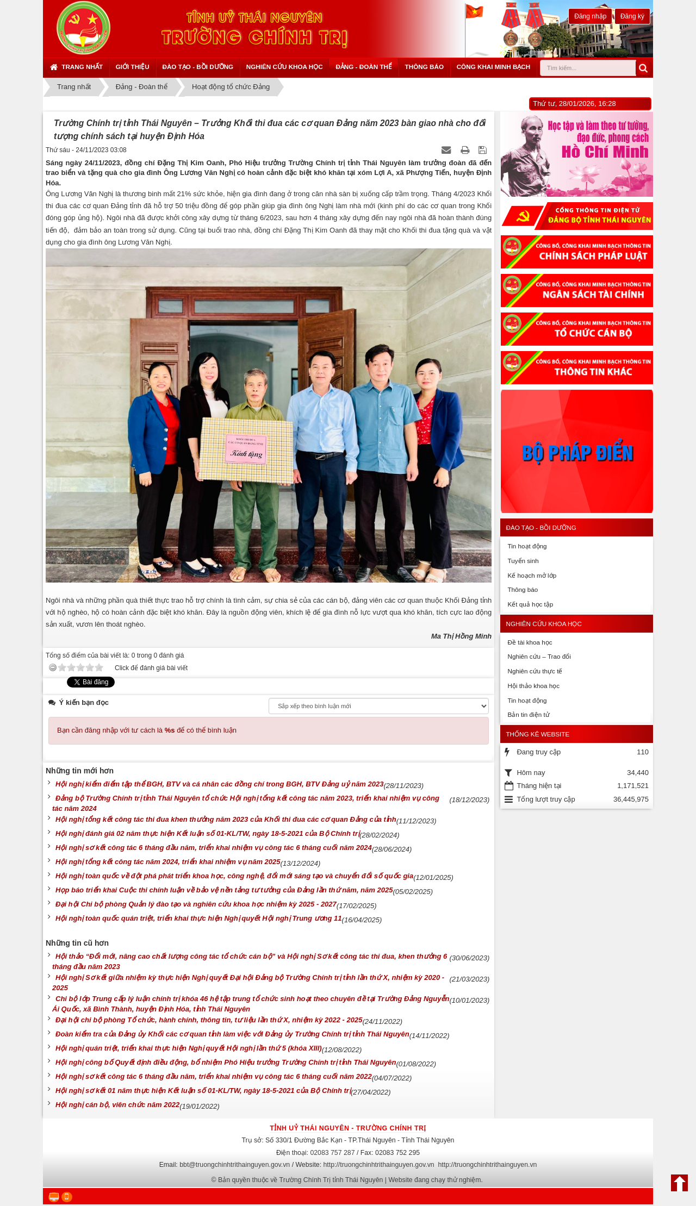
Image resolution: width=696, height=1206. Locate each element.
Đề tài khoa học (529, 642)
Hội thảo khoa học (533, 685)
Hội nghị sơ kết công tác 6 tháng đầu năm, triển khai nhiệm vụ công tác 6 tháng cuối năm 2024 (213, 847)
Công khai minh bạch (494, 66)
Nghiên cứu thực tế (534, 670)
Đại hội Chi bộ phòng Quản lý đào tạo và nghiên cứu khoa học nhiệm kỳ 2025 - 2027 (196, 904)
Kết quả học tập (530, 604)
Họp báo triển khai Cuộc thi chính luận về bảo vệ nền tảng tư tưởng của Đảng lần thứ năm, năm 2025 (224, 890)
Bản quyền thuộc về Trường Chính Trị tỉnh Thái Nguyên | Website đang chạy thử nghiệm (349, 1180)
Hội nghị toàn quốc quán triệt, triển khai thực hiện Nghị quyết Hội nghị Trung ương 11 (198, 918)
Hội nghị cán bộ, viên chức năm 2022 (117, 1105)
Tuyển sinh (522, 560)
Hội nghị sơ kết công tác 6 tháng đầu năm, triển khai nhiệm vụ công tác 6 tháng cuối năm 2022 (213, 1076)
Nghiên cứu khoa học (284, 66)
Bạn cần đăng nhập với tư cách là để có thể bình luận (147, 730)
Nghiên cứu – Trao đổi (538, 656)
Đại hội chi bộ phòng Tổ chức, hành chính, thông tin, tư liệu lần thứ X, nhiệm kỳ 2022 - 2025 (208, 1020)
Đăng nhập (590, 16)
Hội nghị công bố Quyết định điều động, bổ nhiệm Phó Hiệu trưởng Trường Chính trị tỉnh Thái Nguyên (225, 1062)
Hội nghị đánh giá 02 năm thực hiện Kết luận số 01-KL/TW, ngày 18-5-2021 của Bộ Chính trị (207, 833)
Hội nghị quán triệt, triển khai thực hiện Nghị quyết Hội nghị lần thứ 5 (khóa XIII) (188, 1048)
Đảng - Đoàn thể (363, 66)
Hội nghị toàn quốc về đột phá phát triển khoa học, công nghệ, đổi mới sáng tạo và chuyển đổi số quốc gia (234, 876)
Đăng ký (632, 16)
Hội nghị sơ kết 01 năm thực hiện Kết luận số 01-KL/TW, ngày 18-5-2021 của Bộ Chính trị (203, 1090)
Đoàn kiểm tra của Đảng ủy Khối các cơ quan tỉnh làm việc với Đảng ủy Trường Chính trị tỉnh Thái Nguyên (232, 1034)
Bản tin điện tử (528, 714)
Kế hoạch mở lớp (531, 575)
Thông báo (424, 66)
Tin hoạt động (526, 545)
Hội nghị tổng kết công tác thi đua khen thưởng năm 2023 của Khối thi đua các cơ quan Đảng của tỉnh (225, 819)
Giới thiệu (133, 66)
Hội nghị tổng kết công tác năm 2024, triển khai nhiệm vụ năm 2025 (168, 862)
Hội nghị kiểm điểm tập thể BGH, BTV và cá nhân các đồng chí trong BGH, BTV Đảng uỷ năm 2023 (219, 784)
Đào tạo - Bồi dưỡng (197, 66)
